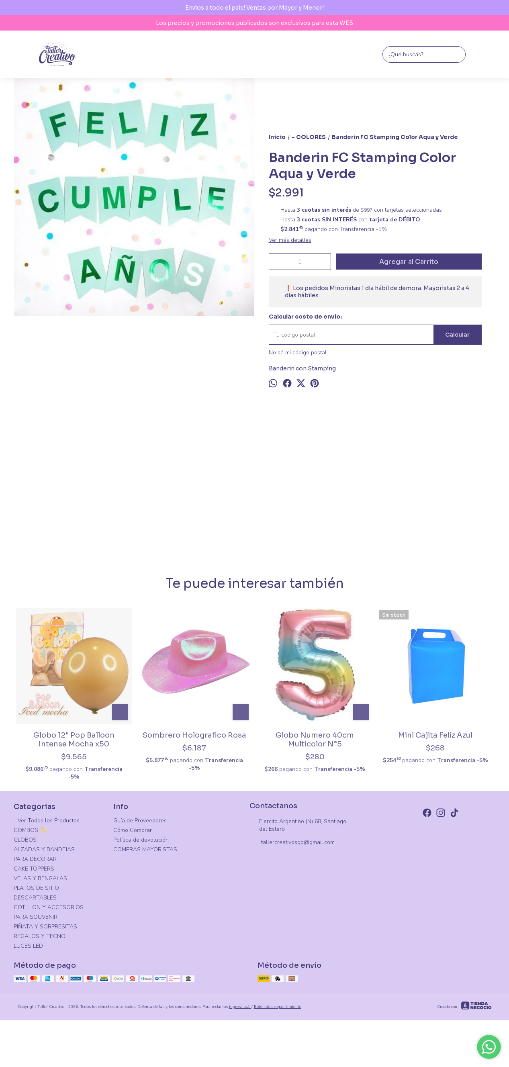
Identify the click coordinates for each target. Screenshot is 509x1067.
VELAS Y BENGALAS (40, 878)
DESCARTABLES (35, 897)
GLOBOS (25, 840)
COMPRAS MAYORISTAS (145, 849)
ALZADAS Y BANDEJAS (44, 849)
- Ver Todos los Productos (47, 820)
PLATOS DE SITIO (36, 888)
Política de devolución (141, 840)
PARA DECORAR (35, 859)
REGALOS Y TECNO (39, 936)
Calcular (457, 334)
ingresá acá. (240, 1007)
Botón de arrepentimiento (277, 1007)
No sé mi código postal (298, 352)
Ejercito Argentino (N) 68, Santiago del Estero (297, 825)
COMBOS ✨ (30, 830)
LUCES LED (28, 946)
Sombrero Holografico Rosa (194, 735)
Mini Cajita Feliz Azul (435, 735)
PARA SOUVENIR (35, 917)
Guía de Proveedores (140, 820)
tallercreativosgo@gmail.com (292, 843)
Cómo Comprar (132, 830)
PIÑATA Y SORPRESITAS (45, 926)
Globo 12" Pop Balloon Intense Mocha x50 (73, 739)
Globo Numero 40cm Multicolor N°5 (315, 739)
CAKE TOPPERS (34, 869)
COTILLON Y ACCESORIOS (49, 907)
